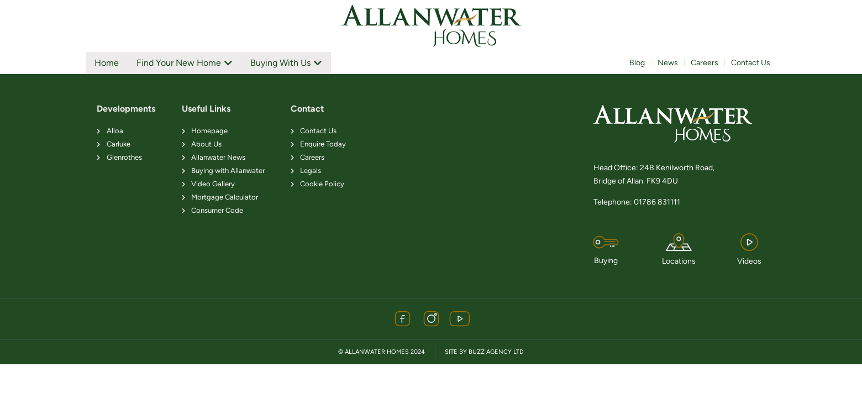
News (668, 62)
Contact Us (750, 62)
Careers (704, 62)
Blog (637, 62)
